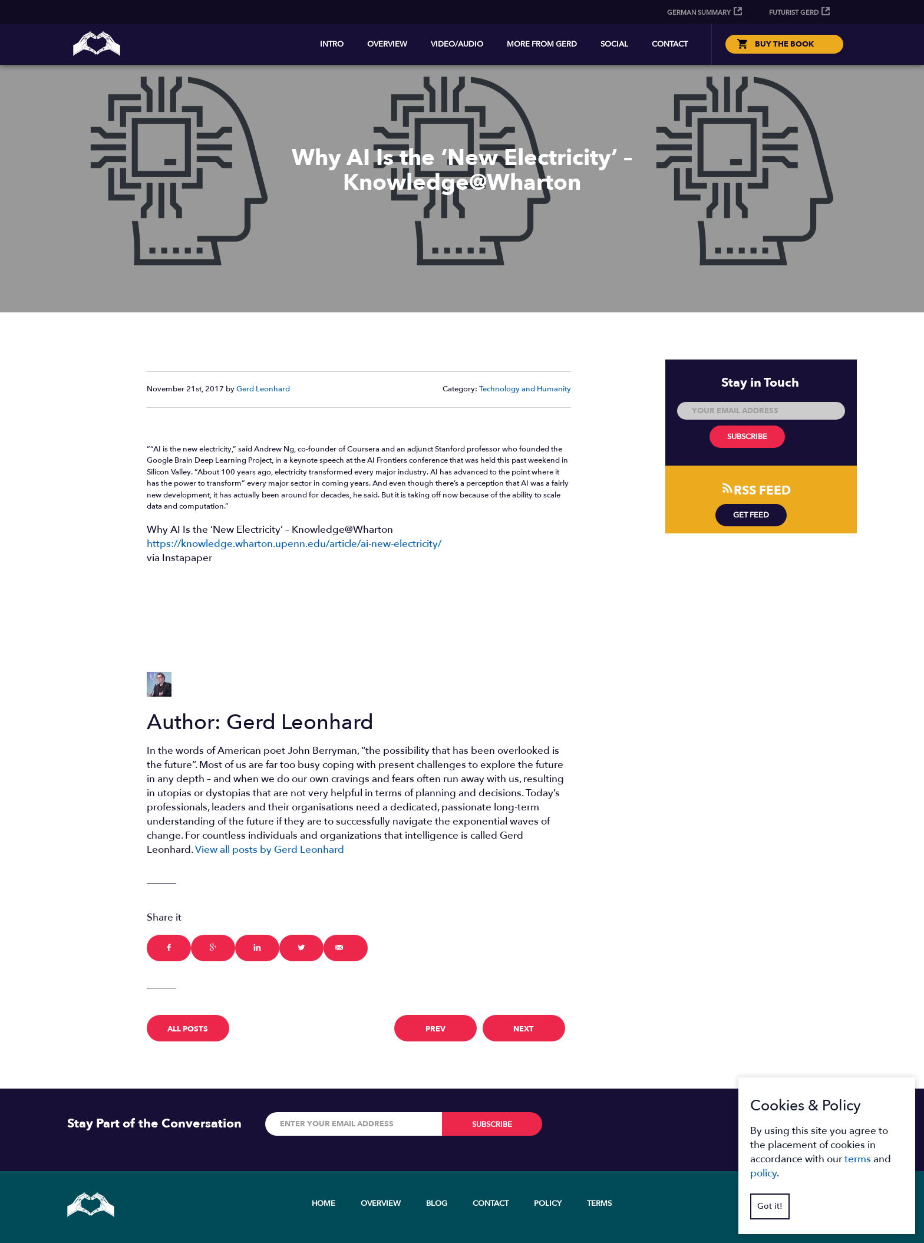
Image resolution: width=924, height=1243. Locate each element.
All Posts (187, 1029)
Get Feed (751, 515)
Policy (548, 1203)
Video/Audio (457, 44)
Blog (436, 1203)
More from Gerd (542, 44)
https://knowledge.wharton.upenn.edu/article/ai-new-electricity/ (294, 543)
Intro (332, 44)
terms (857, 1159)
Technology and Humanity (525, 389)
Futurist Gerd (794, 12)
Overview (387, 44)
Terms (599, 1203)
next (523, 1029)
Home (323, 1203)
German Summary (699, 12)
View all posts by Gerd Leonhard (269, 849)
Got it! (770, 1206)
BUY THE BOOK (784, 44)
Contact (670, 44)
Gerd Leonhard (263, 389)
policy (763, 1173)
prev (435, 1029)
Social (614, 44)
